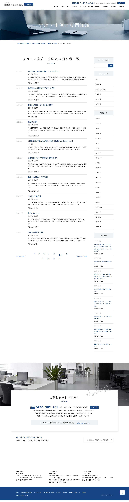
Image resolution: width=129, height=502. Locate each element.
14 (51, 292)
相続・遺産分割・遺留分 (91, 6)
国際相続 (122, 6)
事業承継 (105, 6)
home (18, 494)
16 (67, 292)
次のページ (77, 289)
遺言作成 (113, 6)
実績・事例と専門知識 (98, 494)
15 (59, 292)
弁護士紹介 (75, 6)
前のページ (25, 289)
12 (35, 292)
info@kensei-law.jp (83, 424)
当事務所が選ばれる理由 (61, 6)
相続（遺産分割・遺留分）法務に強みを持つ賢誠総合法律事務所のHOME (37, 43)
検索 (110, 66)
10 (60, 287)
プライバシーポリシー (22, 497)
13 (43, 292)
